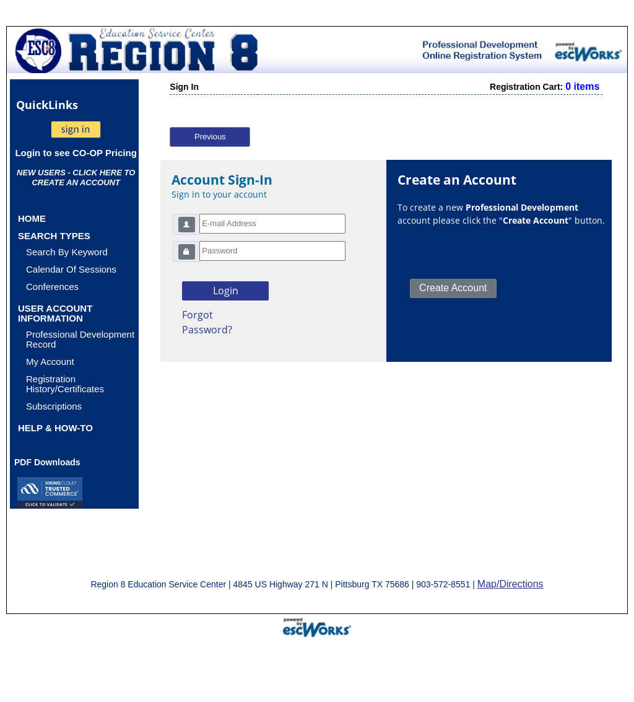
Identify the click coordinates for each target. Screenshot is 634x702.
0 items (582, 86)
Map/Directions (510, 584)
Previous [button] (210, 136)
